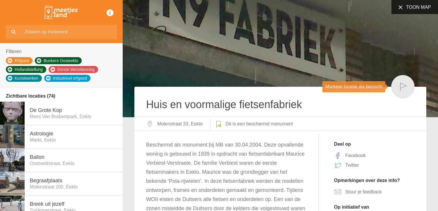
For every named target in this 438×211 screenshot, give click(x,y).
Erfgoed (18, 60)
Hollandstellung (25, 69)
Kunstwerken (23, 78)
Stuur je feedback (358, 192)
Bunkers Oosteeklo (57, 60)
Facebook (350, 155)
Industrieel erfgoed (66, 78)
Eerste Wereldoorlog (72, 69)
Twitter (346, 165)
